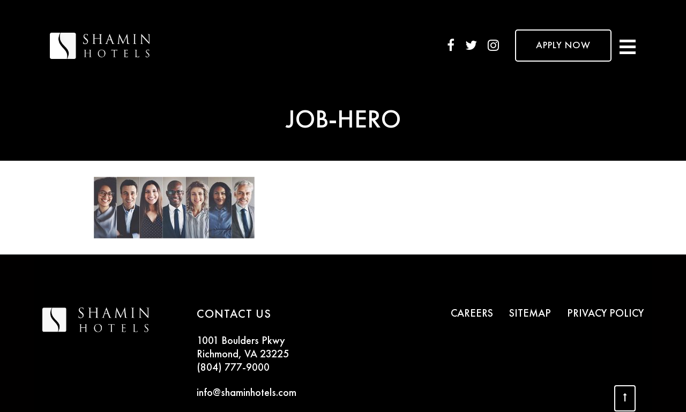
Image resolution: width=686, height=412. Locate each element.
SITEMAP (530, 314)
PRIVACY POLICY (605, 314)
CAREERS (472, 314)
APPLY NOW (563, 45)
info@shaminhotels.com (246, 393)
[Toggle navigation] (628, 45)
